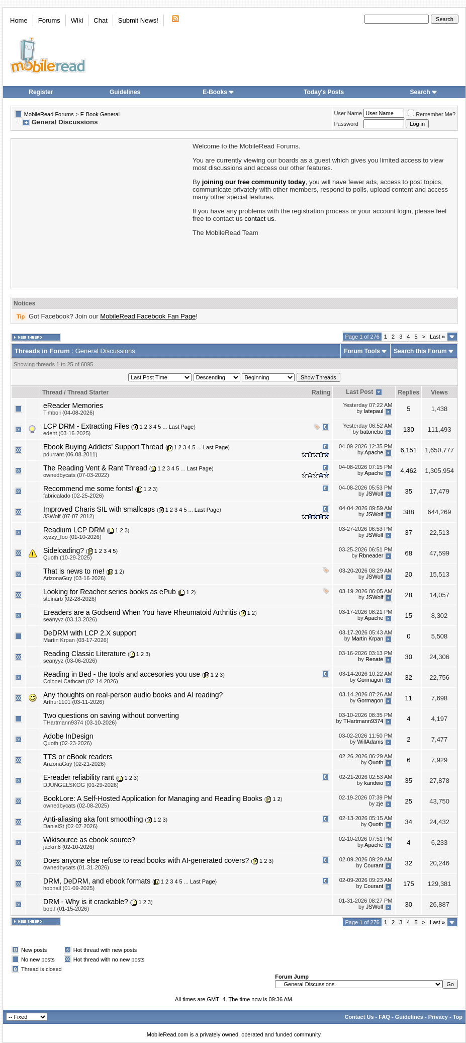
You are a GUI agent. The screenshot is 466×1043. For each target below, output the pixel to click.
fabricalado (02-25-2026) (73, 496)
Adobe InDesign (68, 736)
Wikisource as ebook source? (89, 840)
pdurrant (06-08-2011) (70, 454)
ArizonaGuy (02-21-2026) (74, 764)
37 (408, 532)
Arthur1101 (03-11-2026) (73, 702)
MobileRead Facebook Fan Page (148, 316)
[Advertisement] (101, 212)
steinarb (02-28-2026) (70, 599)
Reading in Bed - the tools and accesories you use (121, 674)
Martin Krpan (367, 638)
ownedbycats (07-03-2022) (76, 475)
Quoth (375, 762)
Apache (373, 452)
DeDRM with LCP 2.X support (89, 633)
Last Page (181, 427)
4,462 (409, 470)
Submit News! (138, 20)
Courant (373, 866)
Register (41, 92)
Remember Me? (431, 114)
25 (408, 801)
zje (379, 804)
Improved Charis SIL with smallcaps (99, 509)
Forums (49, 20)
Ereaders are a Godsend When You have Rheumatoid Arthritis (140, 612)
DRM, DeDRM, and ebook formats (96, 881)
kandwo (373, 783)
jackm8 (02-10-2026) (69, 847)
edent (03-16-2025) (66, 433)
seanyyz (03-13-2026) (70, 619)
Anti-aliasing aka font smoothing (93, 819)
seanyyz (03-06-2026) (70, 661)
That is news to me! (73, 571)
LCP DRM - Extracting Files (86, 426)
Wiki (77, 20)
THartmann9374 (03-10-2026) (80, 722)
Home (19, 20)
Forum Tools (362, 351)
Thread (52, 392)
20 (408, 574)
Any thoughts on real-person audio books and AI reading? (133, 695)
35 (408, 491)
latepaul (374, 411)
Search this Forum (420, 351)
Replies (408, 392)
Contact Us (359, 1017)
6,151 (409, 450)
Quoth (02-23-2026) (67, 743)
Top (457, 1017)
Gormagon (370, 680)
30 (408, 657)
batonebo (372, 432)
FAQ (384, 1017)
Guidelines (125, 92)
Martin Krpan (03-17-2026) (76, 640)
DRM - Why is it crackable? (85, 902)
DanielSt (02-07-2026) (70, 826)
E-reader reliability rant (78, 777)
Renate (374, 659)
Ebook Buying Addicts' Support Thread (103, 447)
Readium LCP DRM (74, 530)
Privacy (438, 1017)
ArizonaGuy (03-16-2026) (74, 578)
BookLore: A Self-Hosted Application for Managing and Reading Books (152, 798)
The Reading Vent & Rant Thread (95, 468)
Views (439, 392)
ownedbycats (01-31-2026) (76, 867)
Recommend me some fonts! (88, 489)
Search (423, 92)
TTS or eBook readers (78, 757)
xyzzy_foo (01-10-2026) (72, 537)
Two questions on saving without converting (111, 715)
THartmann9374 (363, 721)
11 (408, 698)
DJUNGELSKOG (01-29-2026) (81, 785)
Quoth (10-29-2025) (67, 557)
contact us (259, 218)
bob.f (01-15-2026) (66, 909)
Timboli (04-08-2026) (69, 413)
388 (408, 512)
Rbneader (371, 556)
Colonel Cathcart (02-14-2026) (80, 681)
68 (408, 553)
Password (346, 124)
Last (437, 337)
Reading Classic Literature (84, 654)
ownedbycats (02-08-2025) (76, 806)
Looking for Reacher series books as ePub (109, 592)
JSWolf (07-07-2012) (68, 516)
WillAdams (370, 742)
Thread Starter (88, 392)
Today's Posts (324, 92)
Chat (100, 20)
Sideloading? (63, 550)
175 (408, 884)
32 (408, 677)
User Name (348, 113)
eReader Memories (73, 406)
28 (408, 595)
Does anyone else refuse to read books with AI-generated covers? (146, 860)
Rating (321, 392)
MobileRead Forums (49, 114)
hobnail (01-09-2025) (69, 888)
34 (408, 822)
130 (408, 429)
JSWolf (375, 494)
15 (408, 615)
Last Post (359, 391)
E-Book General (100, 114)
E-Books (218, 92)
